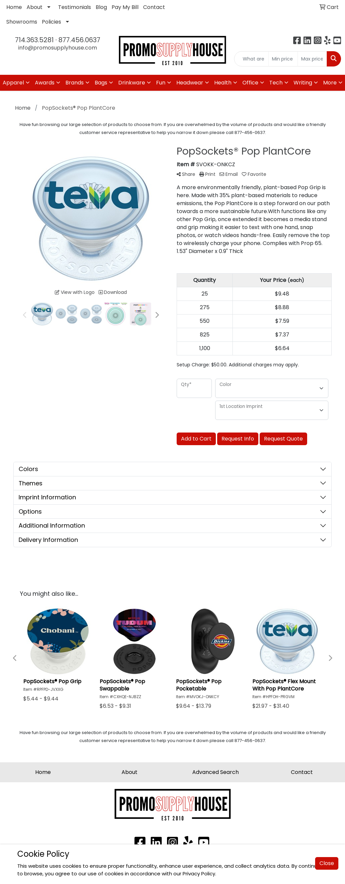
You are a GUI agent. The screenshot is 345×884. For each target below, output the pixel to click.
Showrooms (21, 22)
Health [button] (222, 82)
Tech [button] (276, 82)
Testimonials (74, 7)
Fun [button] (160, 82)
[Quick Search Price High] (312, 58)
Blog (101, 7)
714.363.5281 (34, 40)
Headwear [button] (189, 82)
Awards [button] (44, 82)
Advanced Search (215, 772)
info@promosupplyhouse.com (57, 48)
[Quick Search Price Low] (283, 58)
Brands (74, 82)
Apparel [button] (13, 82)
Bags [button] (101, 82)
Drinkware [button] (131, 82)
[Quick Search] (251, 58)
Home (14, 7)
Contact (154, 7)
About (35, 7)
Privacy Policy (199, 873)
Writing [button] (303, 82)
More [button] (330, 82)
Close (326, 863)
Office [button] (250, 82)
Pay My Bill (125, 7)
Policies (51, 22)
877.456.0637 (79, 40)
